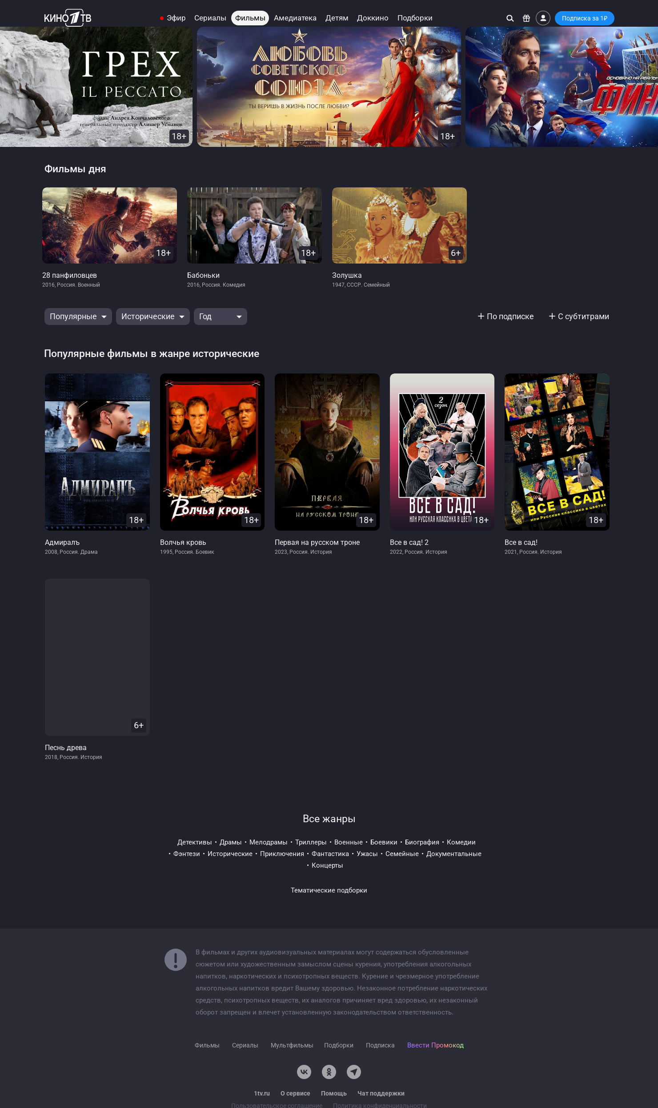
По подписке (510, 316)
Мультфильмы (292, 1045)
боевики (383, 842)
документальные (453, 854)
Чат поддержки (381, 1093)
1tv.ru (262, 1093)
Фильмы (250, 18)
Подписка (380, 1045)
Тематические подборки (329, 890)
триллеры (311, 842)
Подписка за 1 (584, 18)
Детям (337, 18)
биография (422, 842)
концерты (327, 865)
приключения (282, 854)
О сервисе (295, 1093)
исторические (230, 854)
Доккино (373, 18)
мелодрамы (268, 842)
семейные (402, 854)
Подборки (415, 18)
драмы (231, 842)
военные (348, 842)
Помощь (334, 1093)
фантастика (330, 854)
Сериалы (210, 18)
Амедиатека (295, 18)
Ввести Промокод (435, 1045)
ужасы (367, 854)
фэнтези (186, 854)
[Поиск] (510, 18)
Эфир (176, 18)
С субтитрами (583, 316)
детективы (194, 842)
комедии (461, 842)
